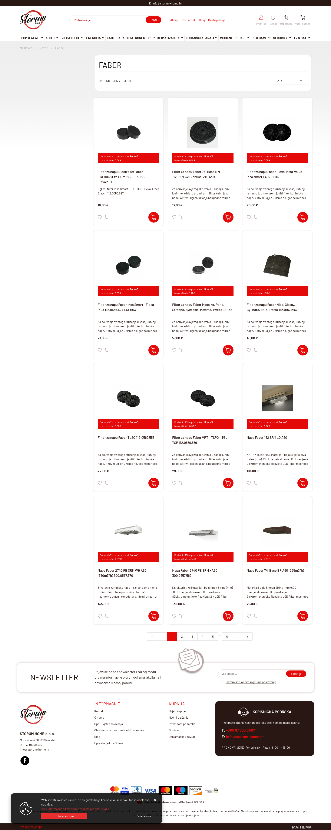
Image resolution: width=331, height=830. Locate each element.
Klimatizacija (168, 38)
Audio (50, 38)
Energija (93, 38)
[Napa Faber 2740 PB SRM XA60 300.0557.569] (228, 616)
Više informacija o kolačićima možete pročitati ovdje (75, 809)
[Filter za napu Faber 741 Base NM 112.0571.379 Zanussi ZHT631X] (228, 217)
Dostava (174, 730)
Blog (202, 20)
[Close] (64, 816)
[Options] (144, 816)
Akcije (174, 20)
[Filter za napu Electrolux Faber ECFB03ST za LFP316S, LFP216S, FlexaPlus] (153, 217)
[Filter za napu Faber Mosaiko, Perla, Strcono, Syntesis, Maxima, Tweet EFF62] (228, 350)
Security (280, 38)
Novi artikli (189, 20)
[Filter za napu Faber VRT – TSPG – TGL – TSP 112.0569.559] (228, 483)
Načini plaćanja (178, 717)
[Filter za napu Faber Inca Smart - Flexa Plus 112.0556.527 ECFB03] (153, 350)
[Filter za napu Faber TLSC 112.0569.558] (153, 483)
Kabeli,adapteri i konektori (129, 38)
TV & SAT (300, 38)
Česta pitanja (216, 20)
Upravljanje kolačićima (108, 743)
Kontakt (99, 711)
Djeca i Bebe (70, 38)
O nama (99, 717)
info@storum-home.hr (245, 736)
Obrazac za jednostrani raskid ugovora (119, 730)
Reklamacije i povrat (182, 736)
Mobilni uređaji (232, 38)
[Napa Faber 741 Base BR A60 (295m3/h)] (302, 616)
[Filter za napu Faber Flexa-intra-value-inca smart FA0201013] (302, 217)
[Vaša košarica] (303, 18)
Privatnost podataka (182, 724)
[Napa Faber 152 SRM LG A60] (302, 483)
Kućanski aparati (200, 38)
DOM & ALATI (30, 38)
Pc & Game (259, 38)
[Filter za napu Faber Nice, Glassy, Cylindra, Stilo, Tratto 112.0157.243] (302, 350)
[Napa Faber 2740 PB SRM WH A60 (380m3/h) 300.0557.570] (153, 616)
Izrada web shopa (31, 827)
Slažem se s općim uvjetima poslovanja (251, 682)
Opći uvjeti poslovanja (108, 724)
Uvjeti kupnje (177, 711)
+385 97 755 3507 (240, 730)
